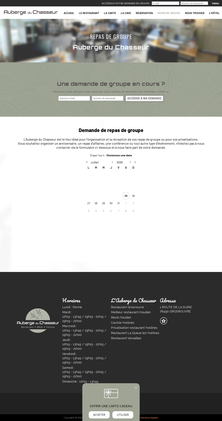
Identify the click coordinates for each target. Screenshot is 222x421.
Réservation (144, 13)
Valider (215, 3)
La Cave (126, 13)
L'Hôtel (214, 13)
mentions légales (149, 417)
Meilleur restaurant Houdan (131, 312)
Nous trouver (194, 13)
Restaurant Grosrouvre (127, 307)
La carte (110, 13)
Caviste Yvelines (122, 322)
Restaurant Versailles (126, 338)
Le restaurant (89, 13)
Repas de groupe (169, 13)
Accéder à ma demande (144, 98)
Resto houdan (121, 317)
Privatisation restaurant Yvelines (134, 327)
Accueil (69, 13)
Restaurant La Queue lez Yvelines (135, 333)
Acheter (99, 415)
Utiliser (123, 415)
